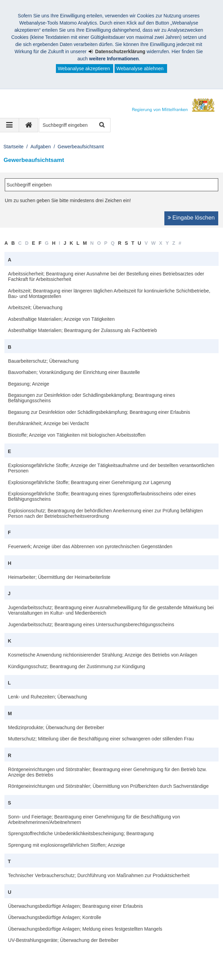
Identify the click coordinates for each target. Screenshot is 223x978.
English (190, 960)
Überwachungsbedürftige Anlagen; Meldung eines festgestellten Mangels (85, 929)
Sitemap (120, 960)
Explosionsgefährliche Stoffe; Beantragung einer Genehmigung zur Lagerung (89, 482)
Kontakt (92, 960)
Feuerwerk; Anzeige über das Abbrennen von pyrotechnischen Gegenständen (90, 546)
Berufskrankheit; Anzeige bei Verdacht (48, 423)
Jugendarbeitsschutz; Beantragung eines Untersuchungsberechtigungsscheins (91, 624)
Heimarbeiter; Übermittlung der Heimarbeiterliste (59, 577)
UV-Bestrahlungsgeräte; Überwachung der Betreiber (63, 940)
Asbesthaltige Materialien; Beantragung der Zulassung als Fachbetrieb (82, 330)
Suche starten (101, 125)
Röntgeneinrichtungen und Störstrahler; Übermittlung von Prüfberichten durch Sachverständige (108, 786)
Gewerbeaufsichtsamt (81, 146)
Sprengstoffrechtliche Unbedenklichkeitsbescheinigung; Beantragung (81, 833)
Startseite (13, 146)
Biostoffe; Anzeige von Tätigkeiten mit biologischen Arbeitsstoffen (77, 435)
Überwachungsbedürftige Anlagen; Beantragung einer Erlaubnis (75, 906)
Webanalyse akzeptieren (84, 68)
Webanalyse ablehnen (139, 68)
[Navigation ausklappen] (9, 125)
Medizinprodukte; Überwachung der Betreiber (56, 727)
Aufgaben (40, 146)
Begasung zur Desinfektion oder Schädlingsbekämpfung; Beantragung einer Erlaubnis (99, 412)
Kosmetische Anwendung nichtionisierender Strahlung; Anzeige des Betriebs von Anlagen (102, 655)
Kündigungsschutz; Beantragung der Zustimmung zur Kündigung (76, 666)
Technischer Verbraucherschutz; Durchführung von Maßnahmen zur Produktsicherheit (99, 875)
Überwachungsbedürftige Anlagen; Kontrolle (54, 917)
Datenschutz (59, 960)
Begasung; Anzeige (28, 384)
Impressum (23, 960)
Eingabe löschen (194, 217)
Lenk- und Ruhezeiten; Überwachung (47, 696)
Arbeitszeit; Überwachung (35, 307)
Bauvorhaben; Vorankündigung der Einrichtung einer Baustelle (74, 372)
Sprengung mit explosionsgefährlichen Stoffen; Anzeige (66, 845)
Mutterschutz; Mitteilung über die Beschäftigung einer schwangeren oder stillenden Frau (101, 738)
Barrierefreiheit (156, 960)
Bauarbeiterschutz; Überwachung (43, 361)
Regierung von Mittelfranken (46, 953)
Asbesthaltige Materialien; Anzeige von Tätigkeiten (61, 319)
